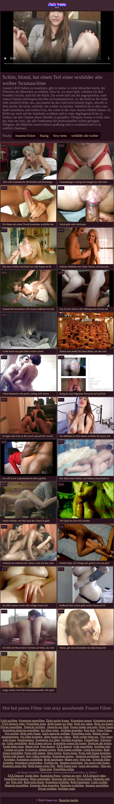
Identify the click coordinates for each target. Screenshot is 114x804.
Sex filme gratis (50, 730)
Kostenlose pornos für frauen (70, 743)
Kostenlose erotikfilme (30, 759)
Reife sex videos (83, 723)
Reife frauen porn (67, 766)
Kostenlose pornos (81, 720)
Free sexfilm (12, 733)
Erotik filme (32, 775)
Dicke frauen (106, 727)
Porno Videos (104, 730)
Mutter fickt (32, 746)
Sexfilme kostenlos (71, 730)
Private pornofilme (12, 727)
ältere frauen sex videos (58, 736)
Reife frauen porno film (42, 766)
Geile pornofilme (83, 746)
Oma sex (106, 766)
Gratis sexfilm (99, 782)
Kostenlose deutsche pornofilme (21, 730)
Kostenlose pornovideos (28, 762)
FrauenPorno (91, 740)
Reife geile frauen (30, 733)
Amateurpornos (10, 736)
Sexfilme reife (102, 746)
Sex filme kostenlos (31, 736)
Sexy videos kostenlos (38, 756)
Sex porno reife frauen (97, 762)
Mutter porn (71, 759)
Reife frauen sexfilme (69, 749)
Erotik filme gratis (13, 746)
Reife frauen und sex (40, 743)
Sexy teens (60, 135)
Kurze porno (70, 753)
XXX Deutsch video (13, 723)
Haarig (44, 135)
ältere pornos (54, 753)
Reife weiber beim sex (86, 736)
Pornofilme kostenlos (16, 778)
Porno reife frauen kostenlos (95, 753)
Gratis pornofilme (17, 743)
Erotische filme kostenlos (44, 785)
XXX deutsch (64, 746)
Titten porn (45, 769)
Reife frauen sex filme (60, 723)
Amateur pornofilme (71, 762)
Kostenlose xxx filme (48, 740)
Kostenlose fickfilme (57, 782)
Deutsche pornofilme (17, 785)
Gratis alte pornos (88, 766)
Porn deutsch (47, 746)
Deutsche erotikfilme (87, 756)
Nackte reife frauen (13, 756)
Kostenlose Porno (50, 775)
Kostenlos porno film (15, 766)
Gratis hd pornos (92, 749)
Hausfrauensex (25, 740)
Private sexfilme (47, 788)
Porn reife (16, 782)
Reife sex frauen (103, 723)
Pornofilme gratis (36, 723)
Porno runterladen (40, 778)
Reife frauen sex (57, 5)
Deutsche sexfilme (35, 727)
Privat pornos (84, 778)
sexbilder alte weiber (84, 135)
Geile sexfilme (9, 720)
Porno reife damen (35, 753)
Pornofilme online (63, 769)
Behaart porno (101, 733)
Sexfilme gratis (66, 788)
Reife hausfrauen (53, 759)
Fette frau (85, 759)
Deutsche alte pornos (99, 743)
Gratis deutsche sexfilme (56, 733)
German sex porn (14, 749)
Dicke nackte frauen (58, 720)
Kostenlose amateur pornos (40, 749)
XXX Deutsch (15, 775)
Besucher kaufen (68, 800)
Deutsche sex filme (58, 727)
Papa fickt (89, 730)
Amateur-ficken (25, 135)
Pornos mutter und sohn (83, 727)
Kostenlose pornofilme (32, 720)
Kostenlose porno (103, 720)
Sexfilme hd (51, 762)
